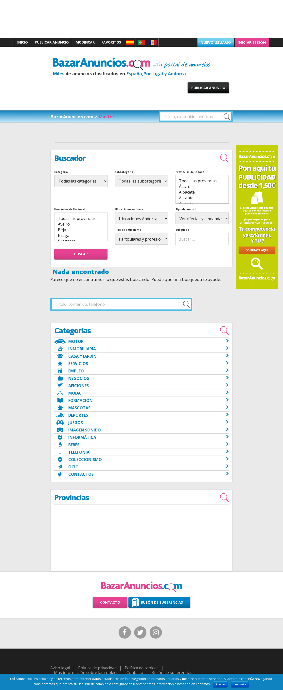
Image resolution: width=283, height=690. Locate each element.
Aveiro (81, 224)
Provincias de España (190, 172)
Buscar (81, 254)
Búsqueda (182, 229)
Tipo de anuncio (186, 209)
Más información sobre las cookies (86, 672)
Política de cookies (142, 668)
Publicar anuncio (52, 42)
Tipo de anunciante (128, 229)
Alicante (202, 198)
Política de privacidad (97, 668)
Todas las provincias (202, 181)
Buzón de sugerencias (162, 602)
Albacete (202, 192)
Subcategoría (124, 172)
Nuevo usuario (215, 42)
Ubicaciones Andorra (129, 209)
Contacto (110, 602)
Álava (202, 186)
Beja (81, 230)
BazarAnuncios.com (71, 117)
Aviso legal (60, 668)
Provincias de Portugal (69, 209)
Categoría (61, 172)
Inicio (22, 42)
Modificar (85, 42)
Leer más (240, 684)
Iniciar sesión (252, 42)
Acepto (220, 684)
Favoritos (111, 42)
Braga (81, 235)
